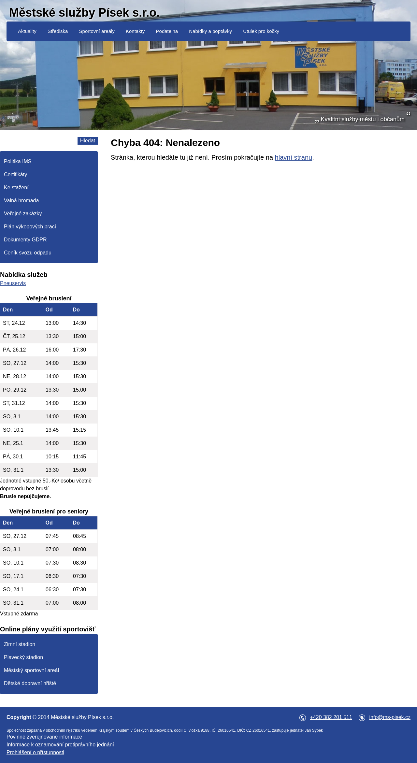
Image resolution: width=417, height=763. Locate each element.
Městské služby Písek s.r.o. (84, 12)
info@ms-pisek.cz (390, 717)
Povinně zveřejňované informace (44, 737)
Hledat (87, 140)
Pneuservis (13, 283)
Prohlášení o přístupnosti (35, 752)
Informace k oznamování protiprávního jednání (60, 744)
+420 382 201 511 (331, 717)
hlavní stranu (293, 157)
